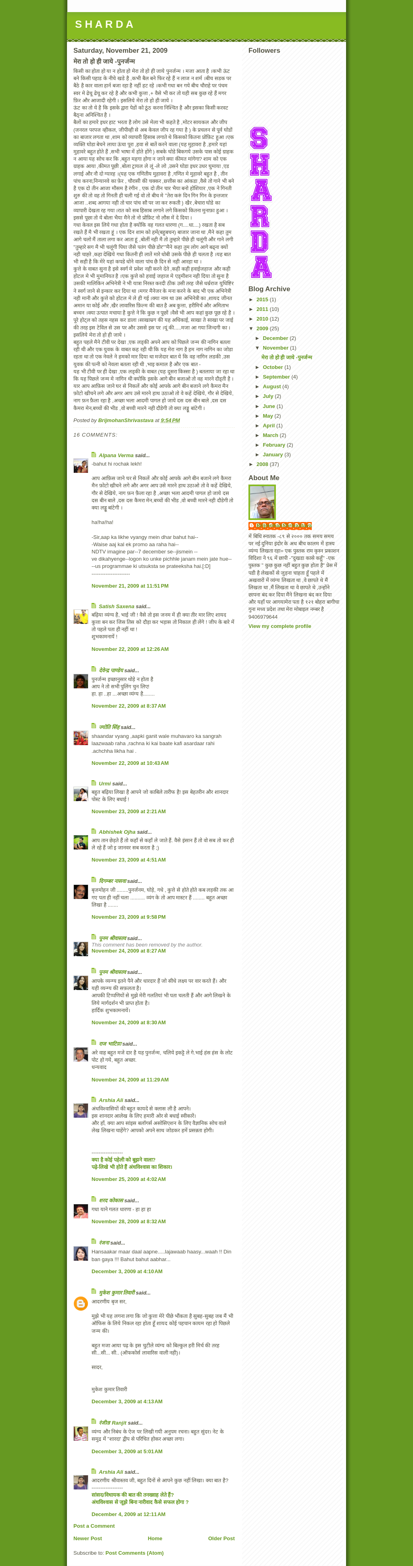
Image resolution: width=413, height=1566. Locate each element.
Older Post (221, 1538)
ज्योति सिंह (109, 727)
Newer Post (87, 1538)
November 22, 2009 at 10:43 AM (130, 763)
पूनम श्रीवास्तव (112, 938)
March (271, 435)
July (269, 396)
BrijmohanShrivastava (284, 525)
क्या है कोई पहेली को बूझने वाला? (124, 1160)
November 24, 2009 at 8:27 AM (129, 951)
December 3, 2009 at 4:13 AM (127, 1401)
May (269, 416)
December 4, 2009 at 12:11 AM (128, 1514)
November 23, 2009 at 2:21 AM (129, 811)
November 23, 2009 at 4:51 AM (129, 860)
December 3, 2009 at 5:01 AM (127, 1451)
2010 (263, 319)
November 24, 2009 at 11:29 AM (130, 1080)
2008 (263, 464)
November (276, 348)
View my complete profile (279, 626)
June (270, 406)
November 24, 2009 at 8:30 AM (129, 1022)
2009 (263, 328)
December (276, 338)
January (273, 455)
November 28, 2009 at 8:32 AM (129, 1221)
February (275, 445)
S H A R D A (104, 24)
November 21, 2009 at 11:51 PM (130, 586)
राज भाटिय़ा (110, 1044)
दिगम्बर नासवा (112, 881)
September (277, 377)
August (272, 386)
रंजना (104, 1243)
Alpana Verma (116, 455)
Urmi (105, 784)
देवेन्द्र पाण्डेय (111, 670)
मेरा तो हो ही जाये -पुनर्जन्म (286, 357)
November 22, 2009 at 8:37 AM (129, 706)
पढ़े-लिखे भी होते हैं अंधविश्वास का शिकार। (132, 1167)
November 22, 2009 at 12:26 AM (130, 649)
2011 (263, 309)
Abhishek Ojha (117, 832)
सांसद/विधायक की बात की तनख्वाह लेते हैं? (133, 1495)
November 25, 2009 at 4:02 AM (129, 1179)
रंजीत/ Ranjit (112, 1423)
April (269, 426)
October (273, 367)
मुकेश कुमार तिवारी (116, 1293)
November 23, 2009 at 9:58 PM (129, 917)
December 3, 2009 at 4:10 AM (127, 1271)
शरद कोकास (111, 1200)
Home (155, 1538)
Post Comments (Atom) (135, 1553)
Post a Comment (94, 1526)
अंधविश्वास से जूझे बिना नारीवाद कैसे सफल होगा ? (140, 1502)
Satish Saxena (117, 606)
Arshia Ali (111, 1100)
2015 (263, 299)
